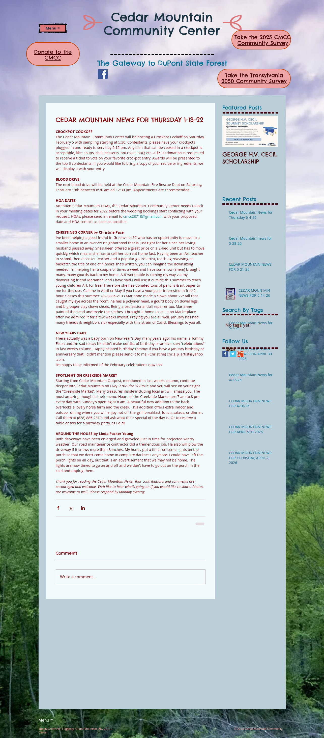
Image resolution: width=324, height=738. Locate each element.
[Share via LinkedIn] (82, 508)
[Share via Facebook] (58, 508)
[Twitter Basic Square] (233, 354)
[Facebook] (103, 74)
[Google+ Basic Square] (240, 354)
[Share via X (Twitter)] (70, 508)
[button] (53, 28)
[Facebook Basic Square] (225, 354)
